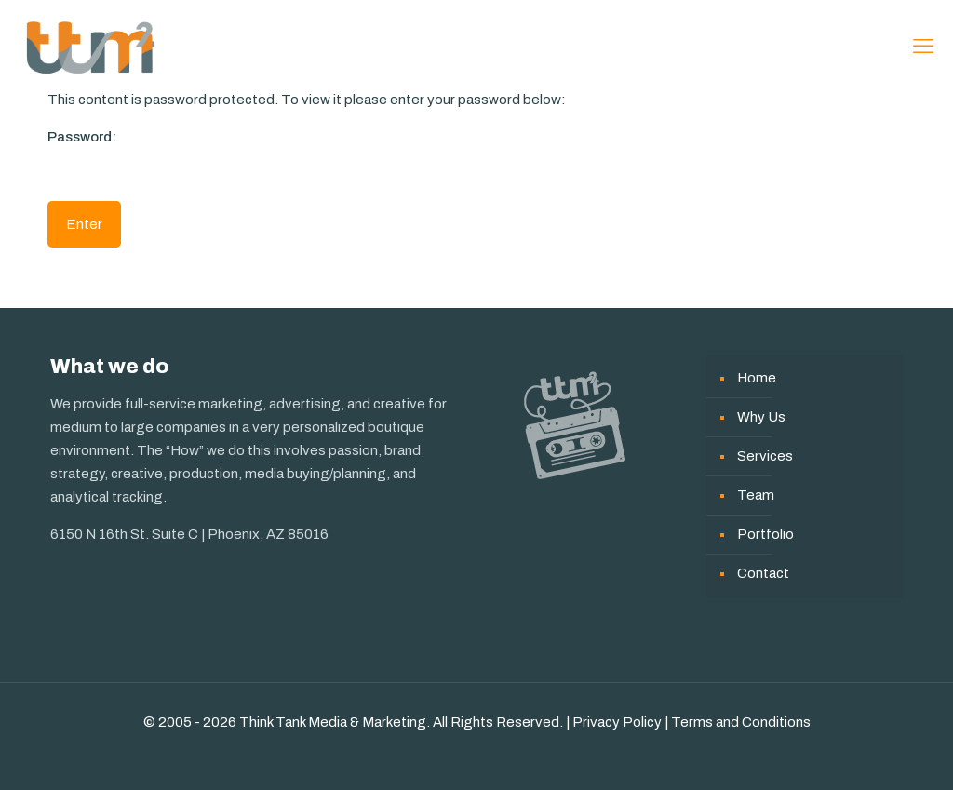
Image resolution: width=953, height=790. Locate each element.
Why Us (761, 416)
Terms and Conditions (741, 722)
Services (765, 456)
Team (755, 495)
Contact (763, 573)
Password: (154, 155)
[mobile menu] (923, 46)
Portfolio (765, 534)
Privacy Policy (617, 722)
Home (756, 377)
